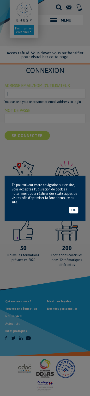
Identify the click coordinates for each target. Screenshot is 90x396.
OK (73, 210)
